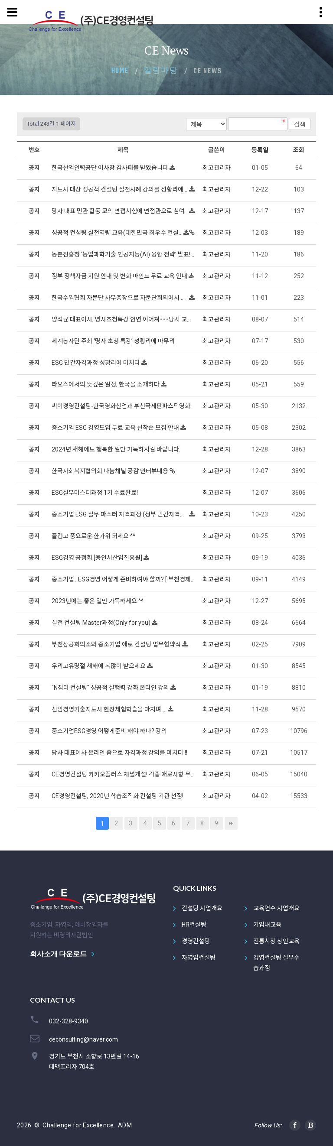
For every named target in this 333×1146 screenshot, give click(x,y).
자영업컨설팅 (198, 957)
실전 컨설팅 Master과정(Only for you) (102, 622)
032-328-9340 (68, 1021)
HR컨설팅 (194, 924)
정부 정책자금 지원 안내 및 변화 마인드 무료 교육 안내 (120, 276)
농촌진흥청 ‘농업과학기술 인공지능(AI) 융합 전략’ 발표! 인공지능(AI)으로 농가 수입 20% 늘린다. (123, 254)
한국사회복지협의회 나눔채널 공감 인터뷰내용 (111, 470)
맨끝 (231, 823)
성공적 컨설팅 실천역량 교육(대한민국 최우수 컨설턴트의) (117, 232)
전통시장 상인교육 (276, 941)
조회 (298, 149)
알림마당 (161, 71)
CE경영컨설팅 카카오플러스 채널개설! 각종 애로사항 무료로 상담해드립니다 (123, 774)
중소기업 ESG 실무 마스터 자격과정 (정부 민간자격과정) (120, 514)
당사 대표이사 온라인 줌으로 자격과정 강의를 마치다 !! (120, 752)
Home (120, 71)
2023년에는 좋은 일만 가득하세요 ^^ (98, 600)
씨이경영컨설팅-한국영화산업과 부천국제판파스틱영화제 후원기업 (123, 406)
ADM (125, 1125)
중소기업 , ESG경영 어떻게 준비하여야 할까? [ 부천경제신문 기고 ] (123, 579)
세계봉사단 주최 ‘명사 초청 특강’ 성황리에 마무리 (114, 341)
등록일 (259, 149)
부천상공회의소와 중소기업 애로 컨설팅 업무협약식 (117, 644)
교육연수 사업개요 (276, 908)
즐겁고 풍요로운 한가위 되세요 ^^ (94, 535)
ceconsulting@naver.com (83, 1039)
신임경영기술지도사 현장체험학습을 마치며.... (110, 709)
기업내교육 (267, 924)
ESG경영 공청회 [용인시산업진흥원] (98, 557)
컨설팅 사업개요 (202, 908)
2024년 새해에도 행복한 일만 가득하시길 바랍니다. (117, 449)
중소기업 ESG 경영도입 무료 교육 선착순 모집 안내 (116, 427)
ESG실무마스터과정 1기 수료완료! (95, 492)
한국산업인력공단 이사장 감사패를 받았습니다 (111, 167)
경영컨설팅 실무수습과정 (276, 962)
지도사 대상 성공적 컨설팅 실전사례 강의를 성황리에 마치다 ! (120, 189)
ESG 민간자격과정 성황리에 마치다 (96, 362)
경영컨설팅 (196, 941)
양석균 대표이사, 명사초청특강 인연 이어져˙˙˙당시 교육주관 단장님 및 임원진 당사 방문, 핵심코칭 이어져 (123, 319)
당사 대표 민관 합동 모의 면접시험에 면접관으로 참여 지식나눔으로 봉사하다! (120, 211)
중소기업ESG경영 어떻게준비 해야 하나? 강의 (110, 730)
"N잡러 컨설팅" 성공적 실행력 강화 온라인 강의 (111, 687)
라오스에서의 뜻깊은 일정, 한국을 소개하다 (106, 384)
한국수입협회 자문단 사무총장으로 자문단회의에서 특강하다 (120, 297)
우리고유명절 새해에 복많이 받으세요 (99, 665)
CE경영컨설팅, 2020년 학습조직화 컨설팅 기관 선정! (118, 795)
